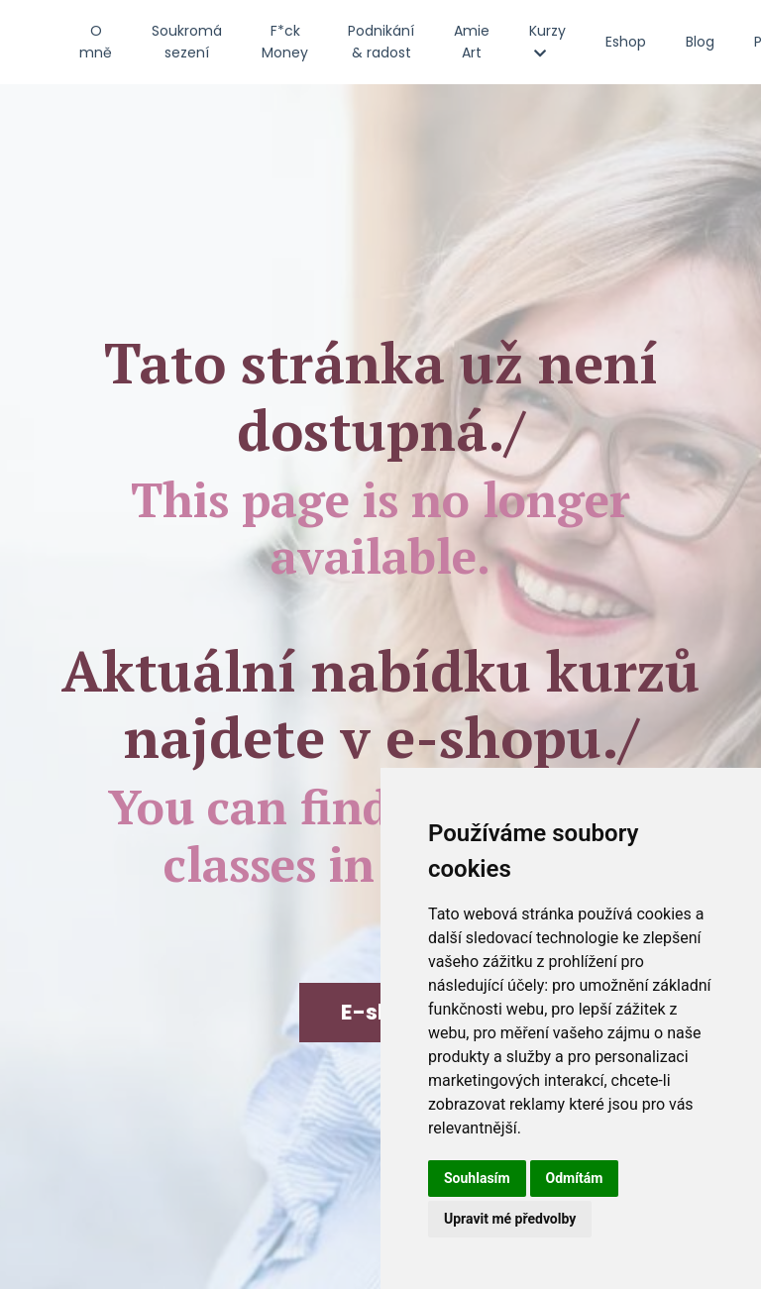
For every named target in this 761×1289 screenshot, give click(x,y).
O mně (95, 41)
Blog (700, 42)
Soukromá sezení (187, 41)
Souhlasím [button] (477, 1178)
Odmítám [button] (574, 1178)
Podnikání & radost (381, 41)
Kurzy (547, 40)
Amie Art (471, 41)
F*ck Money (285, 41)
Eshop (625, 42)
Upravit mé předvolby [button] (510, 1219)
